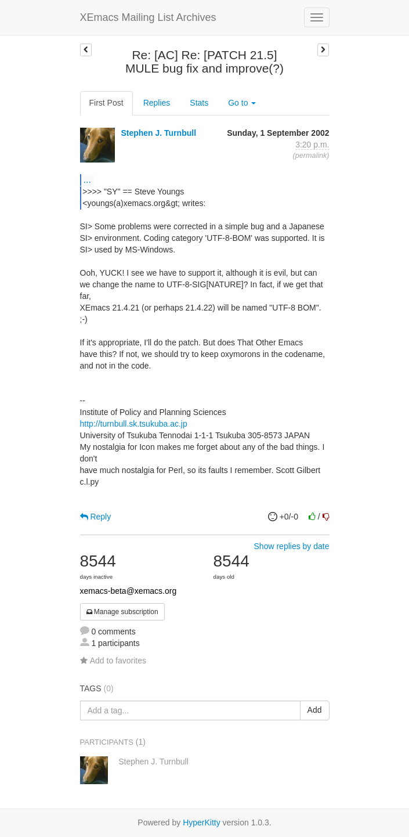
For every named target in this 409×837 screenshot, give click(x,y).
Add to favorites (113, 660)
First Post (106, 102)
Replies (157, 102)
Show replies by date (292, 546)
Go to (242, 102)
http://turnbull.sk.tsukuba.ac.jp (133, 423)
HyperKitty (201, 822)
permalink (311, 155)
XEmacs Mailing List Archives (148, 17)
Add (314, 710)
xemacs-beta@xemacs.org (128, 591)
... (87, 179)
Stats (199, 102)
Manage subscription (122, 612)
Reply (95, 516)
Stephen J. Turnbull (158, 133)
